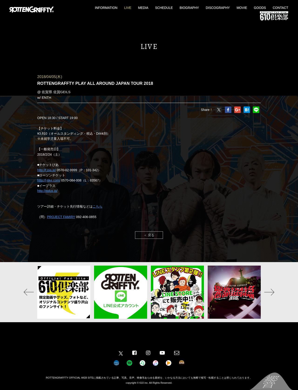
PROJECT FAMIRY (61, 217)
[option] (63, 292)
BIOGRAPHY (189, 8)
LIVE (127, 8)
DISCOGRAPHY (218, 8)
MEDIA (143, 8)
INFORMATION (106, 8)
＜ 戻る (149, 235)
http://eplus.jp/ (47, 191)
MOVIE (242, 8)
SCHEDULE (164, 8)
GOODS (260, 8)
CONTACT (280, 8)
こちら (97, 206)
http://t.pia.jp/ (46, 170)
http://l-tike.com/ (48, 180)
